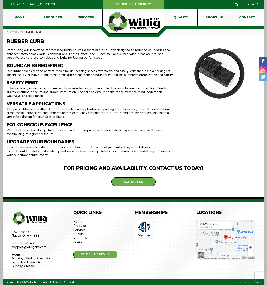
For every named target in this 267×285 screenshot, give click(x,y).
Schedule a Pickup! (133, 4)
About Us (214, 17)
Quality (181, 17)
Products (52, 17)
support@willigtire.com (29, 247)
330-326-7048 (249, 4)
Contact (247, 17)
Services (86, 17)
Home (20, 17)
